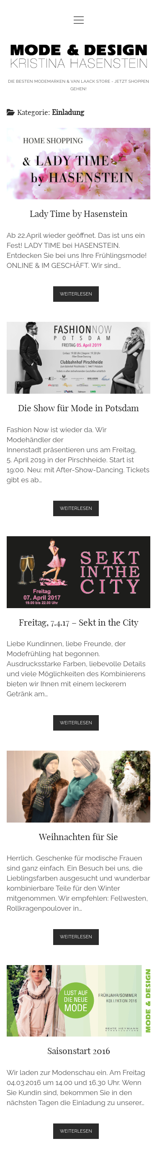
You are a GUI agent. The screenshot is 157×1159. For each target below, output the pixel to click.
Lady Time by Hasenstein (79, 164)
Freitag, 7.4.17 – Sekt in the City (79, 572)
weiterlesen (79, 296)
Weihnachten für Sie (79, 787)
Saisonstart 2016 (79, 1001)
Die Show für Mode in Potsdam (79, 358)
